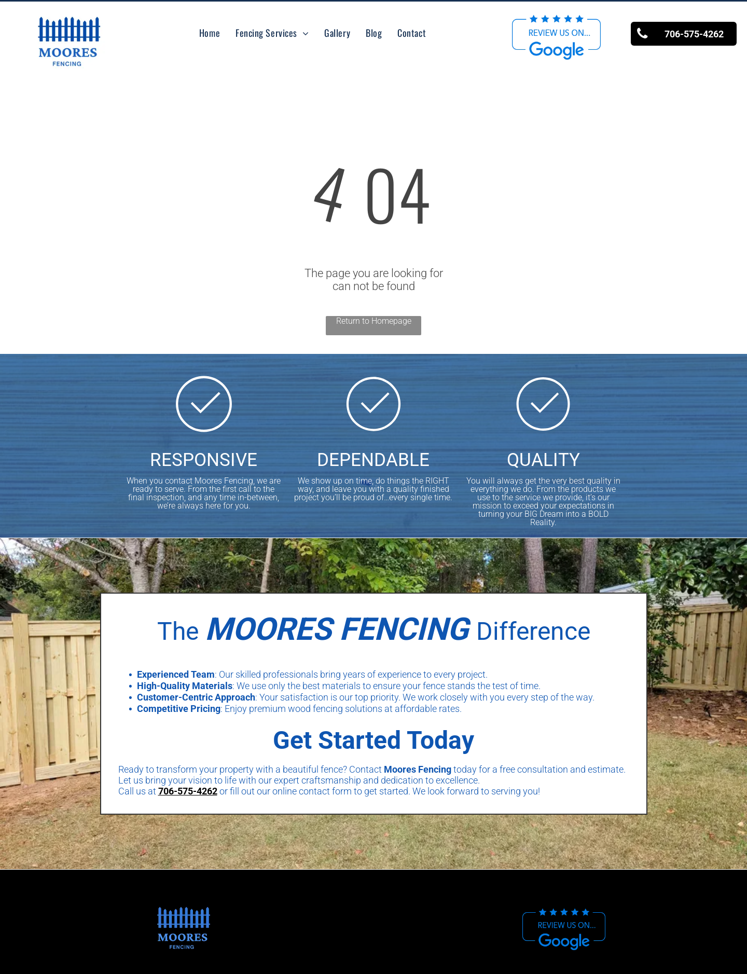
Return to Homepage (373, 321)
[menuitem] (209, 32)
